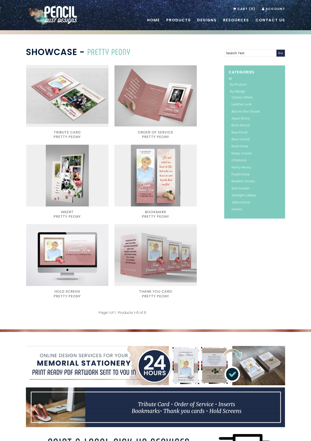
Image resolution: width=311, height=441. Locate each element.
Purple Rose (241, 174)
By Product (238, 84)
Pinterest (149, 403)
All (230, 78)
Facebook (155, 403)
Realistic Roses (243, 181)
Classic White (242, 97)
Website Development (180, 435)
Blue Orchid (240, 139)
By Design (237, 91)
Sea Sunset (241, 188)
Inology (207, 435)
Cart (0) (246, 9)
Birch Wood (240, 125)
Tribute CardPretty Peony (56, 118)
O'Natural (239, 160)
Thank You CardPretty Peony (188, 181)
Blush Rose (240, 146)
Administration (236, 430)
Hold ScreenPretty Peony (122, 181)
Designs (207, 20)
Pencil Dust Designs (148, 435)
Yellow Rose (241, 202)
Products (178, 20)
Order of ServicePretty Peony (122, 118)
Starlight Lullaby (244, 195)
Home (153, 20)
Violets (237, 209)
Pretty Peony (108, 51)
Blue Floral (239, 132)
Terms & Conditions (210, 430)
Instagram (162, 403)
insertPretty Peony (188, 118)
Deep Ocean (242, 153)
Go (280, 53)
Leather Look (242, 104)
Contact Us (270, 20)
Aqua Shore (241, 118)
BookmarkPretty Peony (56, 181)
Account (275, 9)
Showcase (51, 52)
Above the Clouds (246, 111)
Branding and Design (115, 435)
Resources (236, 20)
